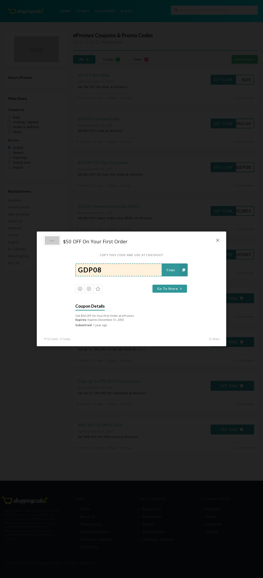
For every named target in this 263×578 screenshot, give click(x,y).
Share (214, 339)
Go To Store (170, 288)
